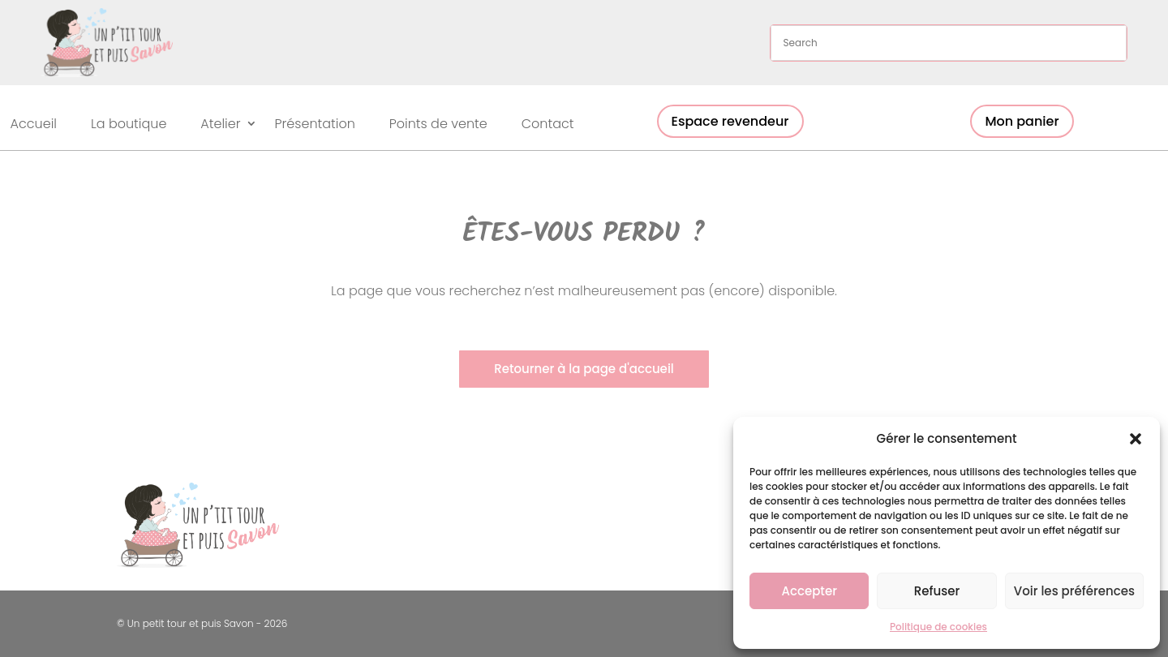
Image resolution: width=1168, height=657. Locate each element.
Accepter (808, 590)
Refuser (937, 590)
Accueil (34, 124)
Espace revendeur (730, 121)
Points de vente (438, 124)
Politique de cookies (938, 626)
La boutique (128, 124)
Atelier (220, 124)
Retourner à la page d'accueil (584, 368)
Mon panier (1021, 121)
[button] (1135, 439)
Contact (548, 124)
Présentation (315, 124)
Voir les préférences (1074, 590)
